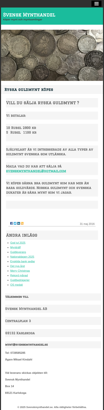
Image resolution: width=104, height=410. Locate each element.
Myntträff (15, 247)
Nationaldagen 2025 (22, 256)
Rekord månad (19, 275)
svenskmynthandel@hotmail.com (36, 171)
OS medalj (16, 284)
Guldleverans (18, 252)
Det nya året (17, 266)
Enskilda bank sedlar (22, 261)
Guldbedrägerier (20, 280)
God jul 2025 (17, 242)
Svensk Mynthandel (29, 15)
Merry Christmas (20, 270)
